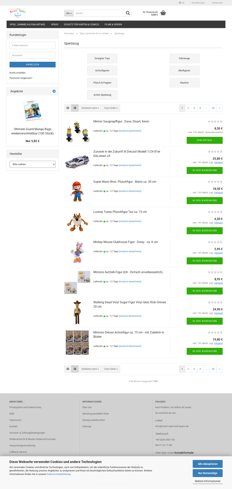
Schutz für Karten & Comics (81, 24)
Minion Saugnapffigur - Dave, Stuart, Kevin (121, 121)
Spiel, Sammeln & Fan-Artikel (27, 24)
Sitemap (86, 426)
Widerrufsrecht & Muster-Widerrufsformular (32, 439)
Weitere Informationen (208, 481)
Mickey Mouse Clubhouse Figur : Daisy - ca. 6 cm (125, 242)
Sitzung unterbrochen (93, 420)
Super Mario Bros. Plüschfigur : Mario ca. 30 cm (124, 181)
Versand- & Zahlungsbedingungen (27, 432)
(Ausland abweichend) (130, 131)
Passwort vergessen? (21, 78)
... (206, 108)
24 (213, 108)
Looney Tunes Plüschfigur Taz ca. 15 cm (120, 212)
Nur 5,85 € (32, 141)
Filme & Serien (113, 24)
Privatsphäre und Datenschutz (25, 407)
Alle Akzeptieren (208, 463)
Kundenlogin (197, 2)
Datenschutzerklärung (58, 474)
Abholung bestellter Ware (95, 413)
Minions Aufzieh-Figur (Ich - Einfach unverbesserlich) (128, 272)
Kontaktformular (184, 452)
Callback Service (18, 451)
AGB (11, 413)
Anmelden (32, 64)
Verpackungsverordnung (22, 445)
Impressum (15, 420)
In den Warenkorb (205, 170)
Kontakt (13, 426)
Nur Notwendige (207, 473)
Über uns (87, 407)
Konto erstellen (17, 72)
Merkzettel (216, 2)
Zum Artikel (205, 140)
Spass (54, 24)
